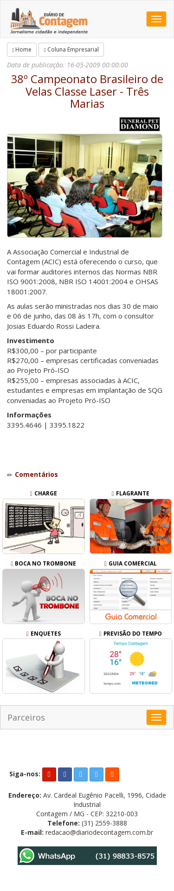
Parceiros (26, 717)
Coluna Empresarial (71, 49)
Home (22, 49)
